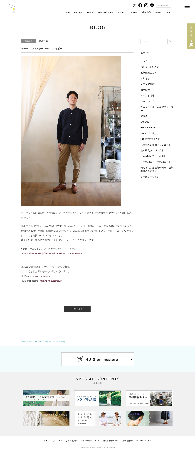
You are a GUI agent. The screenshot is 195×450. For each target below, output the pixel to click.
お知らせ (145, 78)
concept (78, 12)
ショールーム (148, 101)
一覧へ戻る (77, 309)
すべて (144, 61)
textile (90, 12)
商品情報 (145, 89)
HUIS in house (148, 127)
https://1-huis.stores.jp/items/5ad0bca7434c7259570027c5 (51, 253)
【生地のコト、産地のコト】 (156, 161)
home (67, 12)
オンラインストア (143, 441)
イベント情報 (148, 95)
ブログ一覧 (57, 441)
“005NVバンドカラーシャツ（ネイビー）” (50, 342)
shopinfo (146, 12)
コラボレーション (150, 176)
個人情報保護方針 (110, 441)
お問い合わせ (127, 441)
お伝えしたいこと (150, 67)
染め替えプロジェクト (152, 150)
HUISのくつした (149, 133)
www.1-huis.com (41, 276)
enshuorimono (105, 12)
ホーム (46, 441)
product (121, 12)
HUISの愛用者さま (150, 139)
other (168, 12)
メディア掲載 (148, 84)
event (158, 12)
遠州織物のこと (149, 72)
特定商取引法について (90, 441)
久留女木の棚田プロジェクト (156, 144)
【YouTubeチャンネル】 (153, 156)
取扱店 (144, 116)
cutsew (133, 12)
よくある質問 (71, 441)
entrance (145, 122)
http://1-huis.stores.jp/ (51, 280)
